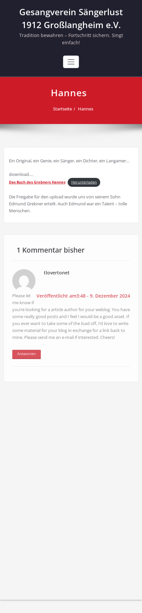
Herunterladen (84, 182)
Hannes (86, 109)
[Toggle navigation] (71, 62)
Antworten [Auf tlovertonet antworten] (26, 352)
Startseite (63, 109)
